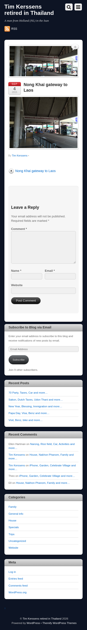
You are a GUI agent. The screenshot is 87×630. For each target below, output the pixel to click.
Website (17, 285)
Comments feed (18, 585)
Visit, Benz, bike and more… (26, 419)
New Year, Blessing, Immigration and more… (35, 406)
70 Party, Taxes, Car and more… (28, 392)
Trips (11, 534)
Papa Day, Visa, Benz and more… (29, 412)
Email (50, 270)
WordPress (33, 622)
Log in (12, 571)
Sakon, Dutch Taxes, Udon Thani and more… (36, 399)
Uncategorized (17, 540)
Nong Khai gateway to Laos (35, 171)
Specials (14, 527)
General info (16, 513)
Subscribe (19, 359)
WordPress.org (18, 592)
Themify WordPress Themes (59, 622)
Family (12, 506)
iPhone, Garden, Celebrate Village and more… (47, 475)
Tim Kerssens (19, 155)
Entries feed (16, 578)
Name (16, 270)
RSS (14, 28)
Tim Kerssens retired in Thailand (42, 618)
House (12, 520)
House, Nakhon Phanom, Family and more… (43, 482)
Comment (19, 229)
